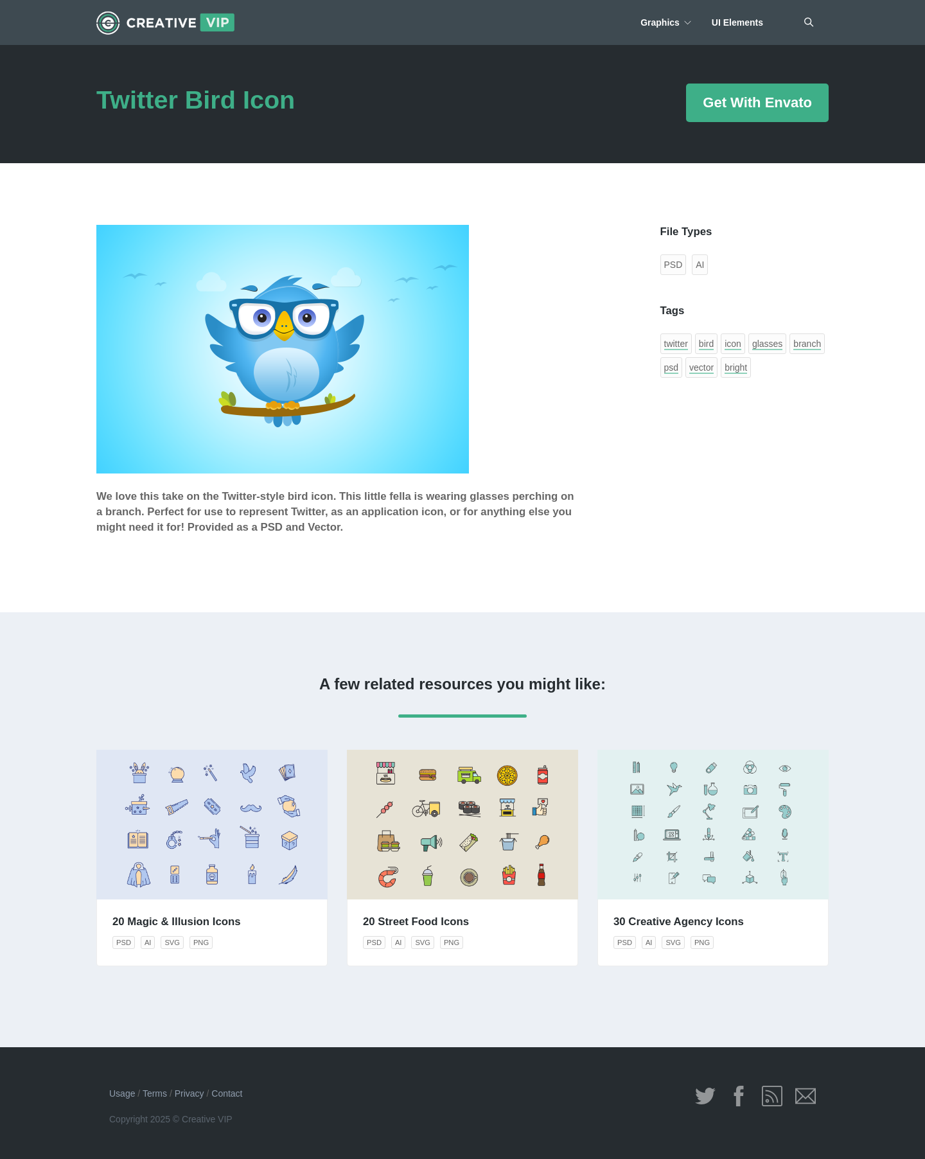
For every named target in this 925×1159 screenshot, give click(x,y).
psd (671, 367)
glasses (767, 344)
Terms (155, 1093)
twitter (676, 344)
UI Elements (737, 22)
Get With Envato (757, 102)
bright (736, 367)
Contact (226, 1093)
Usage (122, 1093)
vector (701, 367)
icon (733, 344)
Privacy (189, 1093)
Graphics (660, 22)
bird (706, 344)
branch (807, 344)
